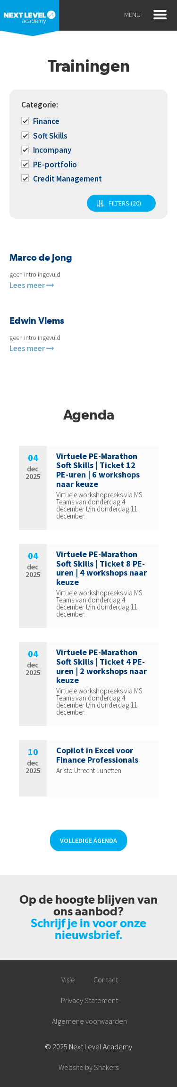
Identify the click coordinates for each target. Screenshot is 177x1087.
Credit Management (62, 178)
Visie (68, 979)
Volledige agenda (88, 840)
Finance (41, 121)
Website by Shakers (88, 1067)
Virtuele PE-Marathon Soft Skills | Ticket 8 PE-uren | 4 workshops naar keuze (101, 568)
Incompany (47, 150)
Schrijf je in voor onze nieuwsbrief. (88, 929)
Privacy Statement (89, 1000)
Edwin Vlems (36, 320)
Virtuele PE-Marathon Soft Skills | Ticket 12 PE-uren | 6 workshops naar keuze (98, 470)
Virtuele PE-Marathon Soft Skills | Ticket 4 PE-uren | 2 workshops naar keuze (101, 666)
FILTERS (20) (125, 203)
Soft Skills (45, 136)
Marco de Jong (40, 257)
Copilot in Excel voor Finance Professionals (97, 755)
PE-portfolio (50, 164)
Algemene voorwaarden (89, 1021)
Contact (105, 979)
